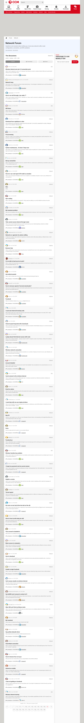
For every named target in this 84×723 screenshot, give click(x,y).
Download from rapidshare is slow (15, 121)
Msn (7, 187)
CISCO (7, 58)
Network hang (9, 82)
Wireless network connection (13, 350)
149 (20, 709)
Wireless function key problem (14, 453)
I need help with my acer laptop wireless (17, 402)
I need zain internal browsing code (15, 310)
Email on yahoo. (10, 389)
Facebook (8, 299)
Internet (22, 12)
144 (41, 706)
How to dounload (10, 556)
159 (29, 709)
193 (41, 709)
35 (20, 706)
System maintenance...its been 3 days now (17, 147)
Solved (45, 61)
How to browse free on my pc (14, 657)
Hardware (35, 12)
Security (56, 8)
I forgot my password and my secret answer (18, 466)
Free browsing (9, 134)
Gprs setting (9, 198)
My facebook (9, 620)
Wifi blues (8, 108)
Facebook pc (9, 440)
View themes (15, 50)
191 (38, 709)
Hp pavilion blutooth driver (13, 632)
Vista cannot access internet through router (17, 222)
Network (41, 12)
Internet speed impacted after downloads (17, 324)
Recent (13, 61)
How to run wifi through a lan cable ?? (16, 95)
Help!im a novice (10, 479)
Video (45, 12)
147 (14, 709)
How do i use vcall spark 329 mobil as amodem (18, 174)
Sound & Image (37, 8)
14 (16, 706)
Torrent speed (9, 492)
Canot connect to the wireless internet (16, 376)
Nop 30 (7, 415)
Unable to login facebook (12, 569)
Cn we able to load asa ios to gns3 (15, 261)
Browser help (9, 248)
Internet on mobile (11, 668)
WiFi (18, 58)
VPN (15, 58)
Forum (75, 8)
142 (35, 706)
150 (23, 709)
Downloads (66, 8)
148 (17, 709)
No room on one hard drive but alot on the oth (18, 505)
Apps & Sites (27, 8)
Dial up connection (11, 161)
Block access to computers (13, 543)
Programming (17, 12)
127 (29, 706)
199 (44, 709)
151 (26, 709)
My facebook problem (12, 210)
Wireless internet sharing (12, 694)
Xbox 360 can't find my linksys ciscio (15, 607)
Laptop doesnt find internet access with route (18, 337)
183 (35, 709)
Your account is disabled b (13, 531)
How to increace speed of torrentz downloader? (18, 286)
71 (23, 706)
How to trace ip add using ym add (15, 518)
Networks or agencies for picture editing (17, 235)
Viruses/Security (51, 12)
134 (32, 706)
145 (44, 706)
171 (32, 709)
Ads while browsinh (11, 274)
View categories (9, 50)
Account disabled (10, 363)
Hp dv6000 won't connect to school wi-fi (16, 594)
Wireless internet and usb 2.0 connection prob (18, 69)
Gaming (47, 8)
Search (50, 55)
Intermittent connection (12, 643)
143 (38, 706)
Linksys (11, 58)
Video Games (29, 12)
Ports (7, 428)
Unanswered (29, 61)
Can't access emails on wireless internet (16, 581)
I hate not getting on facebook (14, 681)
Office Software (9, 12)
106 (26, 706)
